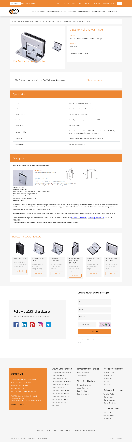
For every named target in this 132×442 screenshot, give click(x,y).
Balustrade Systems (83, 373)
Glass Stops (55, 405)
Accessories (107, 418)
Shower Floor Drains (110, 403)
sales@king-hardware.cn (28, 3)
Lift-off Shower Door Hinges (60, 384)
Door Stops (107, 384)
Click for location (17, 404)
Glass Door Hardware (70, 11)
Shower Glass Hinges (64, 21)
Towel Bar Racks (109, 394)
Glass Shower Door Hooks (60, 399)
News (73, 3)
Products (57, 3)
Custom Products (112, 11)
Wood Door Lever (109, 373)
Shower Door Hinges (48, 21)
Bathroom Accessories (98, 11)
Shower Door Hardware (38, 11)
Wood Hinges (108, 379)
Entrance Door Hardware (84, 385)
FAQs (79, 3)
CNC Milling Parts (109, 415)
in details (20, 271)
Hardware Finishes (108, 3)
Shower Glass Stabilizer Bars (60, 396)
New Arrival (107, 412)
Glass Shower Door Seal (59, 402)
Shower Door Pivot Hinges (60, 379)
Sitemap (119, 438)
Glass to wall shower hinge (81, 21)
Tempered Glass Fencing (54, 11)
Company (66, 3)
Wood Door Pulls (109, 375)
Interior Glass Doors (83, 388)
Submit (95, 331)
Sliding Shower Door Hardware (61, 373)
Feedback (87, 3)
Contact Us (96, 3)
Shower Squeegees (109, 400)
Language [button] (14, 3)
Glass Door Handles (83, 394)
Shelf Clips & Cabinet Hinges (60, 390)
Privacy (112, 438)
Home (20, 21)
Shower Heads (108, 397)
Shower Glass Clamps (58, 388)
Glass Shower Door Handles (60, 393)
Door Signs (107, 381)
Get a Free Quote (94, 80)
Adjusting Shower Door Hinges (61, 381)
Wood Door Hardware (84, 11)
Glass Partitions (82, 391)
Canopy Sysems (82, 375)
